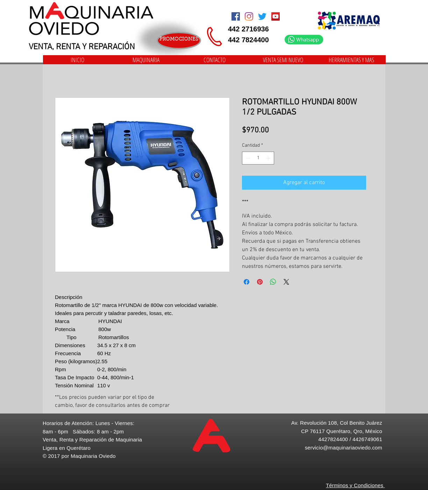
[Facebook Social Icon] (235, 16)
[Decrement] (247, 158)
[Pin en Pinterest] (260, 282)
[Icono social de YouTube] (275, 16)
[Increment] (268, 158)
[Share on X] (286, 282)
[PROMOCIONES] (179, 40)
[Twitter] (262, 16)
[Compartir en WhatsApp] (273, 282)
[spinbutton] (258, 158)
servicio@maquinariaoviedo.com (343, 448)
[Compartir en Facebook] (246, 282)
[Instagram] (249, 16)
